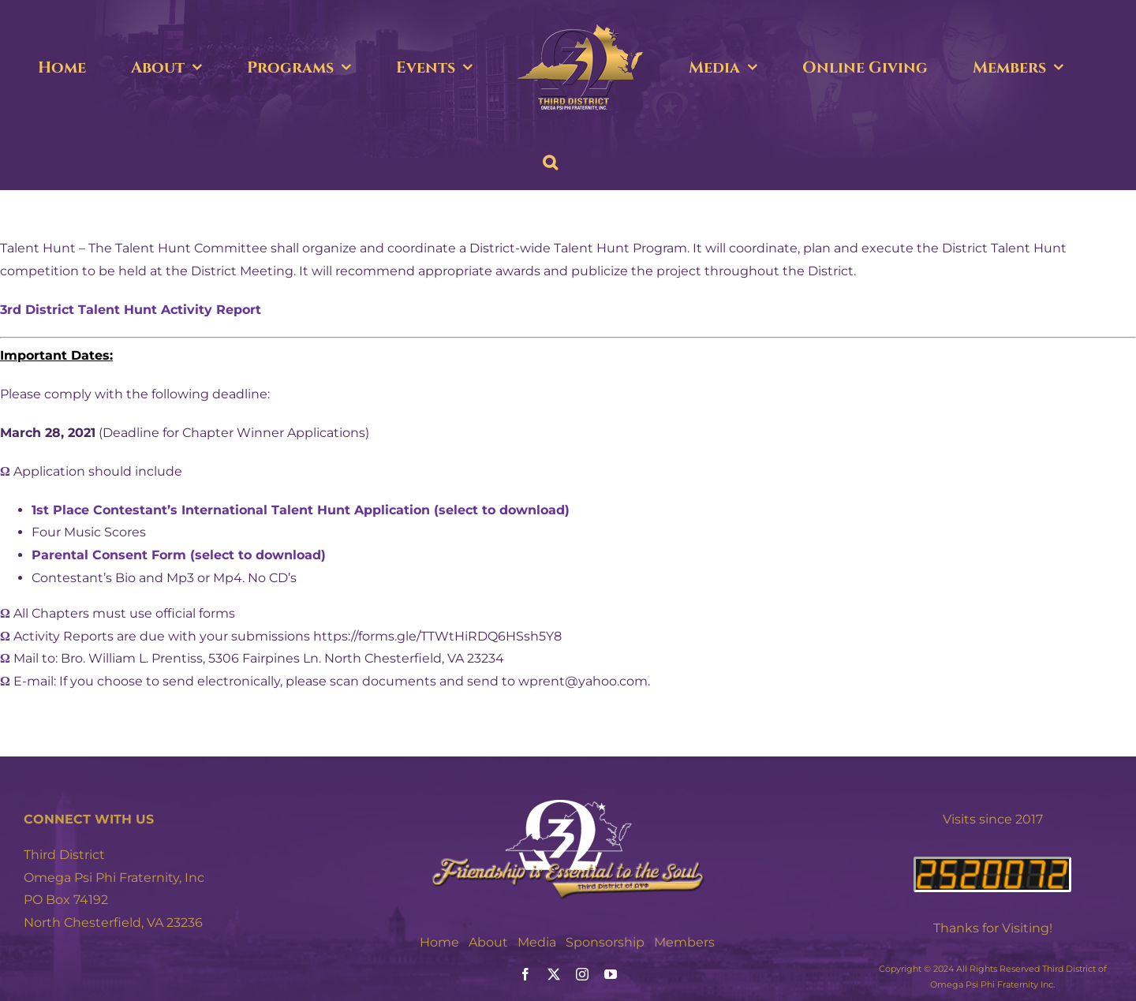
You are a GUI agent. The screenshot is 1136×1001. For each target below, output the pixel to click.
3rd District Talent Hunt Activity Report (130, 309)
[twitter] (553, 974)
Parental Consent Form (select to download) (179, 554)
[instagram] (582, 974)
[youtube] (610, 974)
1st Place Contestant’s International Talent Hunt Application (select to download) (301, 509)
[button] (550, 162)
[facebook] (525, 974)
